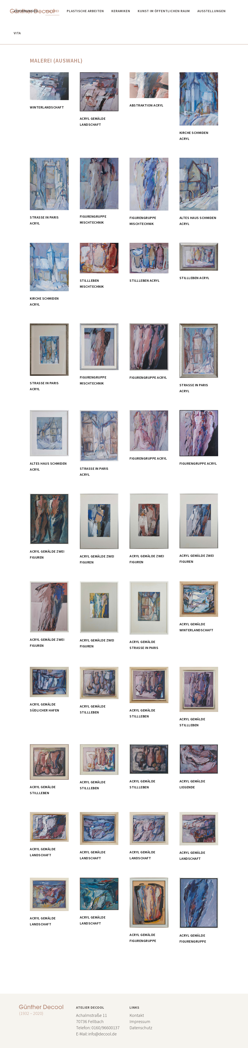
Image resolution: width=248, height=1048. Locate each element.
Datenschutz (141, 1027)
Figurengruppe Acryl (148, 377)
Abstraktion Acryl (147, 105)
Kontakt (137, 1015)
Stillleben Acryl (145, 280)
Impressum (140, 1021)
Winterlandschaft (47, 107)
